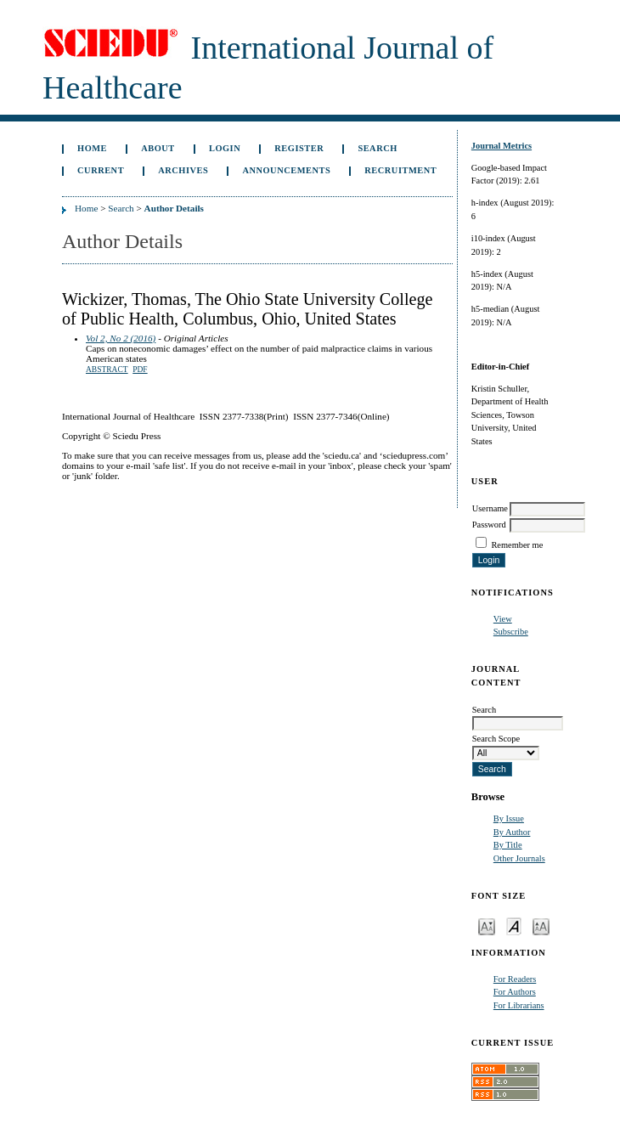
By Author (512, 832)
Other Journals (519, 858)
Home (92, 148)
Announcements (286, 170)
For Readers (515, 979)
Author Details (174, 208)
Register (299, 148)
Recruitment (400, 170)
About (158, 148)
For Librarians (518, 1005)
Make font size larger (541, 925)
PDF (139, 369)
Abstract (107, 369)
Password (489, 524)
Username (490, 508)
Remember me (517, 545)
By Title (507, 844)
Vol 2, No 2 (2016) (120, 338)
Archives (183, 170)
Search (377, 148)
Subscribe (510, 631)
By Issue (508, 818)
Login (224, 148)
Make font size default (513, 925)
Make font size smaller (486, 925)
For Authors (514, 991)
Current (100, 170)
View (502, 619)
